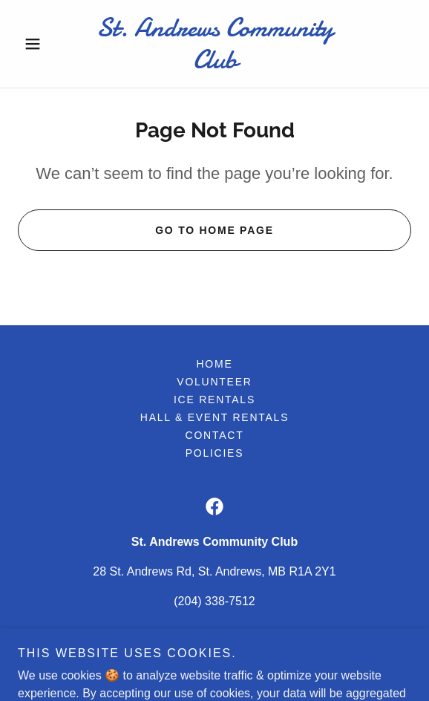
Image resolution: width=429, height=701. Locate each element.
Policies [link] (215, 453)
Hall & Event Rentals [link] (214, 417)
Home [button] (215, 364)
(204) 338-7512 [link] (214, 601)
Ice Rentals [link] (214, 399)
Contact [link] (215, 435)
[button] (47, 44)
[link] (215, 44)
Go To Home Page (214, 230)
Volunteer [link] (214, 382)
